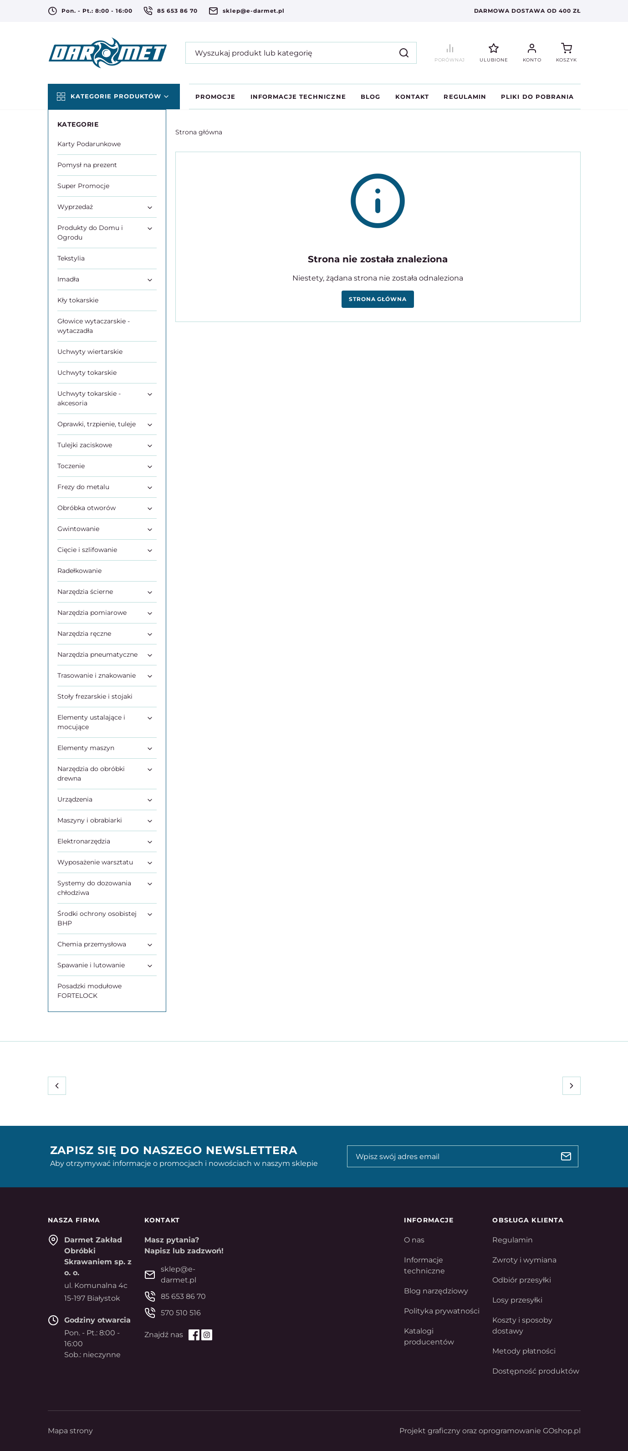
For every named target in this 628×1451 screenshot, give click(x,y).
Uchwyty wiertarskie (90, 351)
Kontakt (412, 96)
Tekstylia (71, 258)
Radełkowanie (79, 571)
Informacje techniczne (298, 96)
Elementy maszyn (85, 748)
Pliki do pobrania (537, 96)
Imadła (68, 279)
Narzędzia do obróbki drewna (91, 773)
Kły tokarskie (77, 300)
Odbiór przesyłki (521, 1280)
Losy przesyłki (517, 1300)
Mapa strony (70, 1430)
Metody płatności (524, 1351)
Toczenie (71, 466)
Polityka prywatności (442, 1311)
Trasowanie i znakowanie (96, 675)
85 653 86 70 (177, 10)
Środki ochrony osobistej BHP (97, 918)
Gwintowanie (78, 529)
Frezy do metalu (83, 487)
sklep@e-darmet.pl (254, 10)
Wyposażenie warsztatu (95, 862)
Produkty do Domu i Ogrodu (90, 232)
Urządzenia (74, 799)
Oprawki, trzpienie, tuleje (96, 424)
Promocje (215, 96)
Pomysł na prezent (87, 165)
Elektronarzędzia (83, 841)
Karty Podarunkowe (89, 144)
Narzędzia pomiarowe (92, 612)
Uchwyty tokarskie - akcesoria (89, 398)
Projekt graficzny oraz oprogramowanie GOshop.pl (490, 1430)
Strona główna (198, 132)
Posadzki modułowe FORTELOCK (89, 991)
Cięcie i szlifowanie (87, 550)
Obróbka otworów (86, 508)
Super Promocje (83, 186)
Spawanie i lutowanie (91, 965)
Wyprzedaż (75, 207)
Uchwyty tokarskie (87, 372)
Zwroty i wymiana (524, 1260)
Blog (370, 96)
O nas (414, 1240)
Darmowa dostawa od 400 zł (527, 10)
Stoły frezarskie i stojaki (95, 696)
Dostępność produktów (535, 1371)
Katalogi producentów (429, 1336)
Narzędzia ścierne (85, 592)
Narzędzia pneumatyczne (97, 654)
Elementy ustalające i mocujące (91, 722)
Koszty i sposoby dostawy (522, 1325)
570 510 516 (181, 1312)
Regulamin (465, 96)
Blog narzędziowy (436, 1291)
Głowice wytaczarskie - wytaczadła (93, 326)
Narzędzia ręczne (84, 633)
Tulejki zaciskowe (84, 445)
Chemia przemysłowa (91, 944)
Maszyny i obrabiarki (89, 820)
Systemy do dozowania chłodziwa (94, 888)
